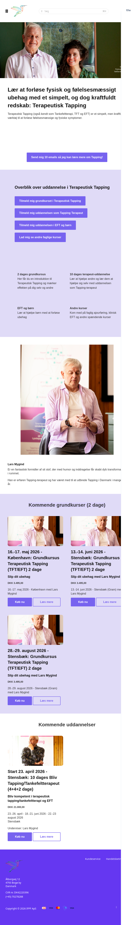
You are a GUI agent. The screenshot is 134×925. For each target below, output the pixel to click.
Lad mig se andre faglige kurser (40, 237)
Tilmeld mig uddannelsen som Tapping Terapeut (51, 212)
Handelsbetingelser (117, 859)
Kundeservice (92, 859)
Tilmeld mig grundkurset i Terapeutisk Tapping (50, 200)
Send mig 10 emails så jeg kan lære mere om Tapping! (67, 157)
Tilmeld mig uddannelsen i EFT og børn (45, 225)
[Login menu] (128, 11)
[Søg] (72, 11)
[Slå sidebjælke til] (6, 11)
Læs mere (46, 601)
